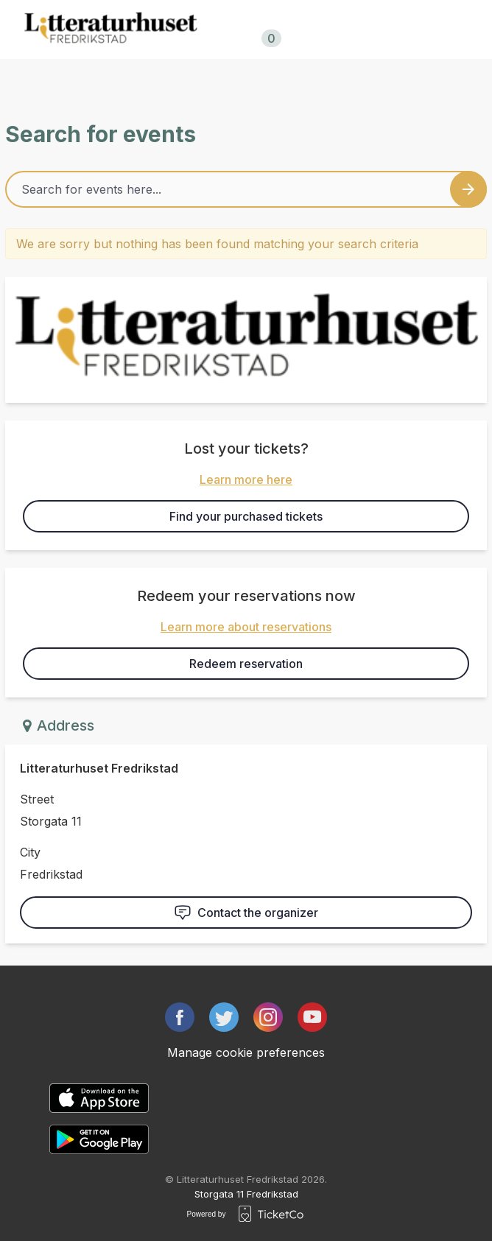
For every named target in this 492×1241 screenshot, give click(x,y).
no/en (365, 29)
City (30, 852)
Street (37, 799)
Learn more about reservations (246, 626)
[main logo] (110, 29)
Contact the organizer (246, 912)
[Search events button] (468, 189)
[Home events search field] (246, 189)
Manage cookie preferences (246, 1052)
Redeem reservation (246, 663)
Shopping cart (268, 30)
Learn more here (246, 479)
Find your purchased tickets (246, 516)
